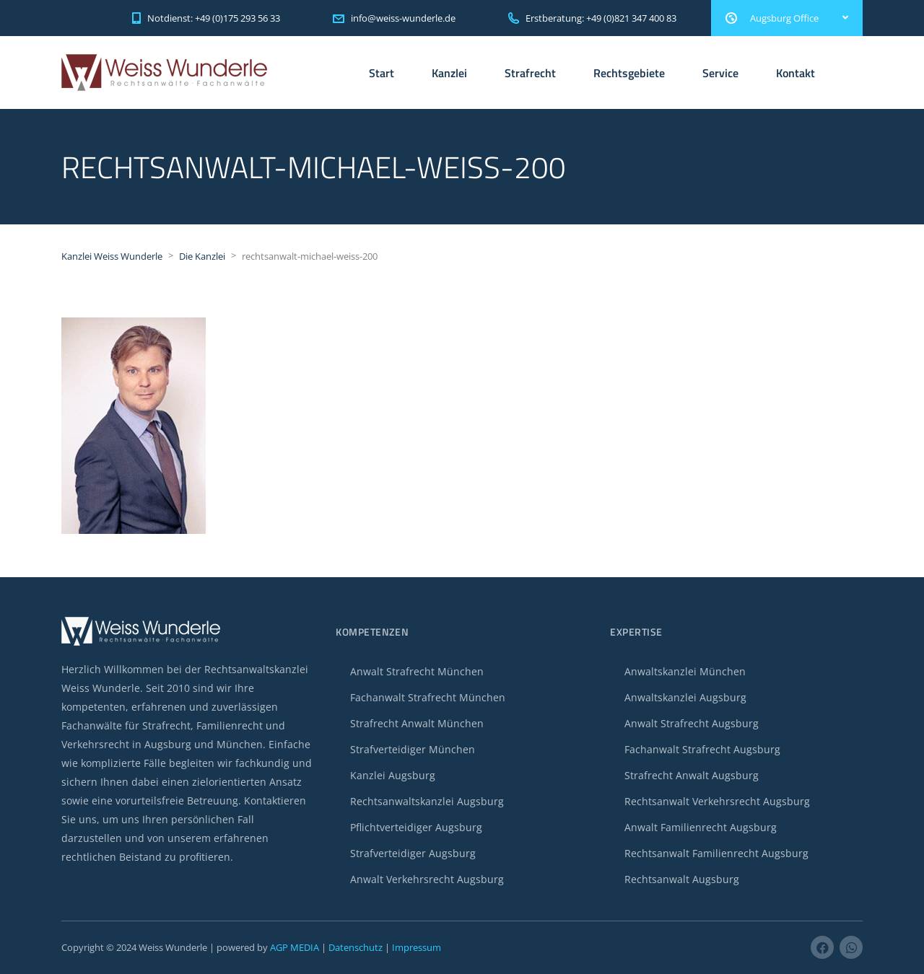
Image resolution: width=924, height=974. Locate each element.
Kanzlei (449, 73)
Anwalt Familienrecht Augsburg (700, 827)
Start (381, 73)
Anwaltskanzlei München (685, 671)
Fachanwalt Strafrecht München (427, 697)
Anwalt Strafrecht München (417, 671)
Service (720, 73)
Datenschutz (355, 947)
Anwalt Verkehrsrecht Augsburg (427, 879)
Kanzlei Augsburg (392, 775)
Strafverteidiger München (412, 749)
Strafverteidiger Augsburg (413, 853)
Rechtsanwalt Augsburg (681, 879)
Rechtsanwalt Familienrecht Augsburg (716, 853)
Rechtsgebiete (629, 73)
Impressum (416, 947)
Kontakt (795, 73)
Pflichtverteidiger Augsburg (416, 827)
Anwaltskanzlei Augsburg (685, 697)
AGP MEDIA (294, 947)
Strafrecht (530, 73)
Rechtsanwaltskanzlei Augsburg (427, 801)
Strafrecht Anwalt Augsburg (691, 775)
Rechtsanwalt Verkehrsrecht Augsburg (717, 801)
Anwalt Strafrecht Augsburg (691, 723)
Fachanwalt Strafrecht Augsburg (702, 749)
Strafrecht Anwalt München (417, 723)
